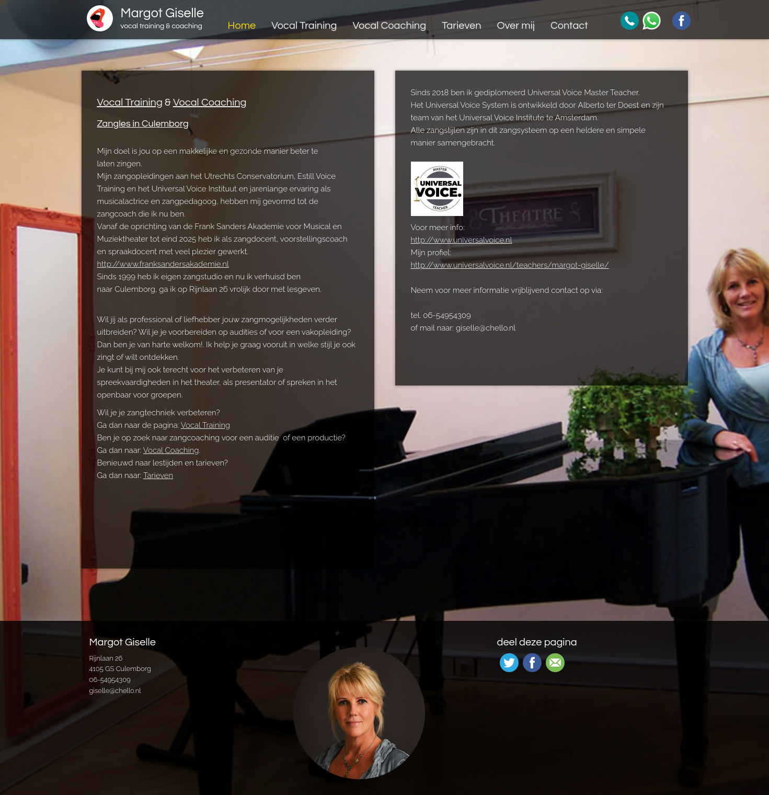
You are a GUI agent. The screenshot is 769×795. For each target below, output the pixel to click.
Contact (569, 25)
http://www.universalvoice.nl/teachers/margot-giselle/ (510, 265)
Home (241, 25)
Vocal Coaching (389, 25)
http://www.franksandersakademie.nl (163, 264)
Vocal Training (304, 25)
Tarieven (461, 25)
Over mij (515, 25)
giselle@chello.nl (115, 691)
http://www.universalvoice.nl (461, 240)
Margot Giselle (162, 18)
